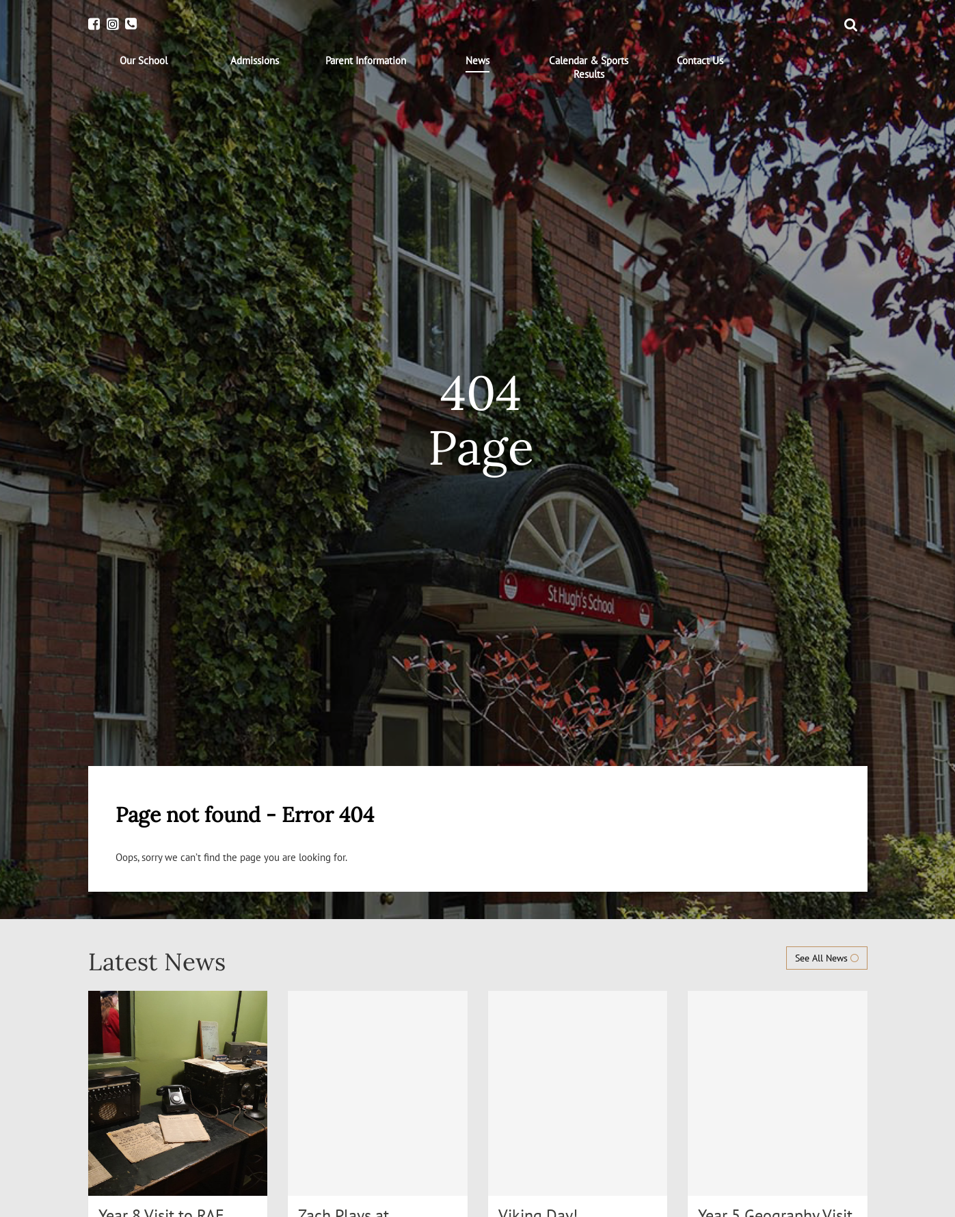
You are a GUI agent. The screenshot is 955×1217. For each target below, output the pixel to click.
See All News (827, 958)
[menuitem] (144, 61)
